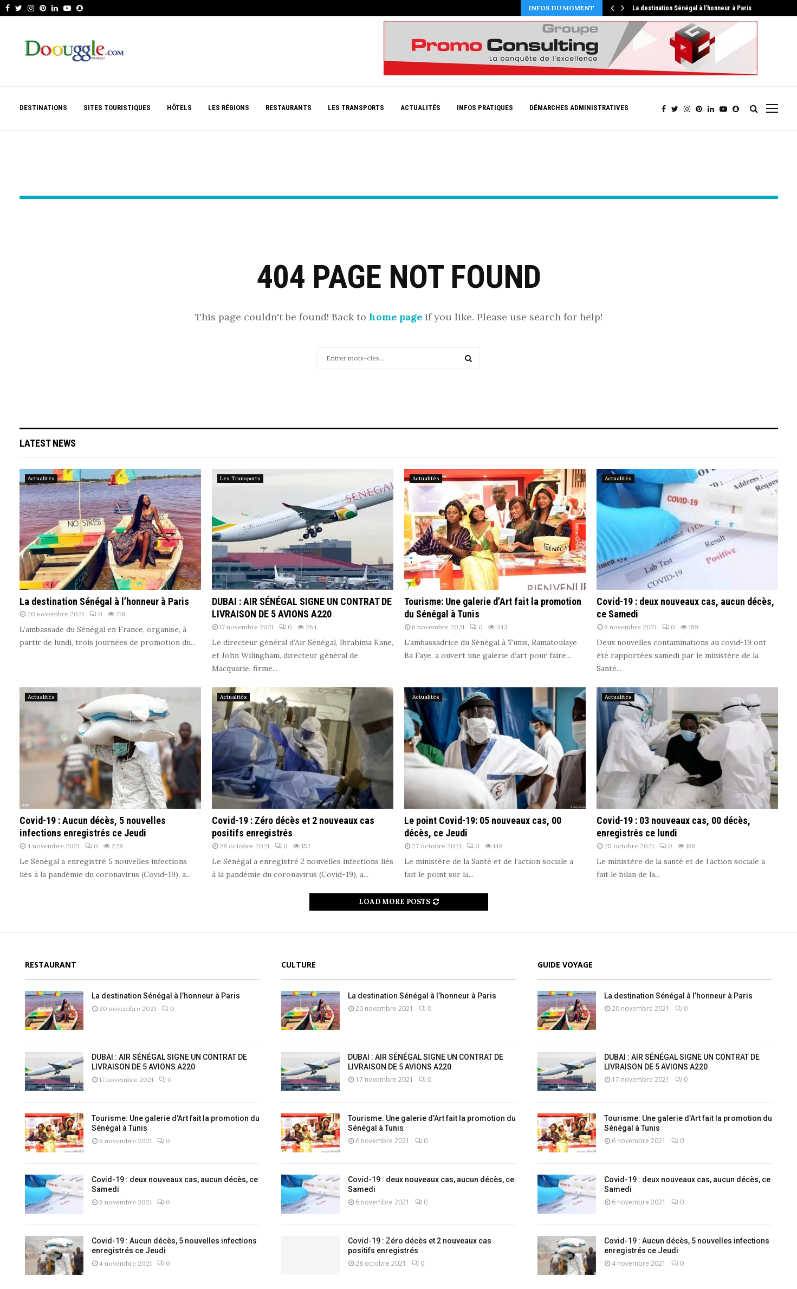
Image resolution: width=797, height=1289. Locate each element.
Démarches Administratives (578, 108)
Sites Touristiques (117, 108)
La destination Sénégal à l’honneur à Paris (691, 8)
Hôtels (179, 108)
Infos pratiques (485, 108)
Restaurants (288, 108)
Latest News (48, 443)
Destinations (43, 108)
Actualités (420, 108)
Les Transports (356, 108)
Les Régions (228, 108)
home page (395, 317)
